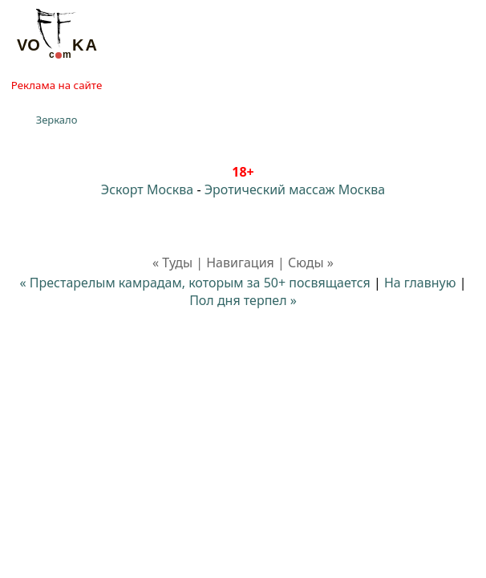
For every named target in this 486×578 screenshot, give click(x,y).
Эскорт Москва (147, 189)
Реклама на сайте (56, 85)
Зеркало (57, 119)
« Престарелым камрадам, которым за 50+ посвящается (195, 282)
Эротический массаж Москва (295, 189)
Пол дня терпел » (243, 300)
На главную (420, 282)
